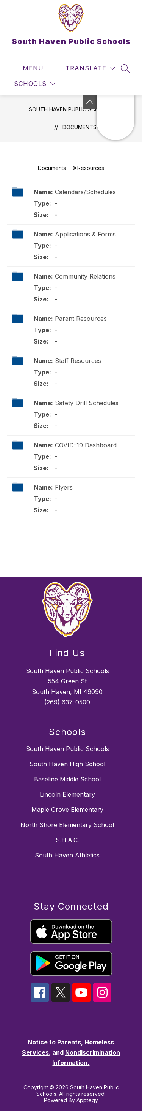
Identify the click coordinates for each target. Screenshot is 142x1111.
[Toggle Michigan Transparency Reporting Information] (90, 102)
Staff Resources (78, 361)
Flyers (64, 487)
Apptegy (87, 1100)
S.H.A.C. (67, 840)
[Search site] (125, 68)
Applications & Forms (85, 234)
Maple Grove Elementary (67, 809)
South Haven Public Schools (71, 109)
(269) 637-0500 (67, 702)
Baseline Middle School (67, 779)
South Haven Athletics (67, 855)
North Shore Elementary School (67, 825)
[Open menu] (28, 68)
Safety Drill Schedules (87, 403)
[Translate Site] (90, 68)
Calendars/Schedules (85, 192)
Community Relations (85, 276)
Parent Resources (81, 318)
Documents (79, 127)
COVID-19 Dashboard (86, 445)
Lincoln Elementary (67, 794)
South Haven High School (67, 764)
